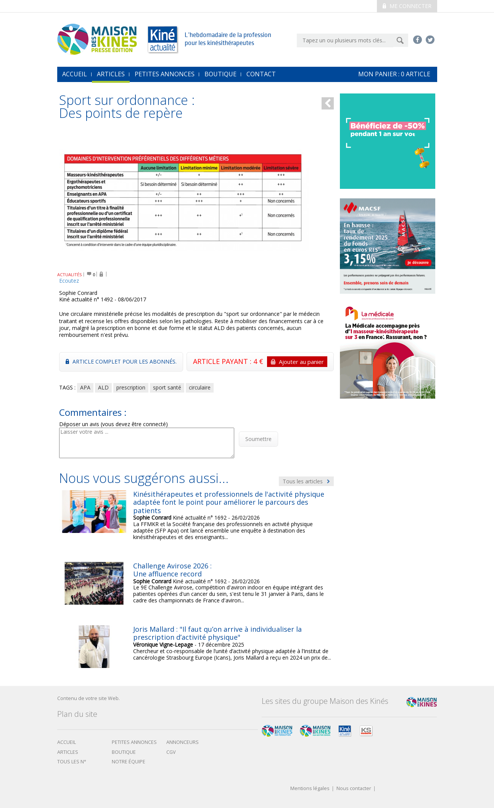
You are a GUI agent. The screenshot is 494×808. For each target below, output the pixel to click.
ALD (103, 387)
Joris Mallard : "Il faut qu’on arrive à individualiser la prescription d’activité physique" (217, 633)
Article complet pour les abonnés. (121, 361)
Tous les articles (306, 481)
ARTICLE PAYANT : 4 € (260, 361)
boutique (124, 752)
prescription (130, 387)
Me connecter (407, 6)
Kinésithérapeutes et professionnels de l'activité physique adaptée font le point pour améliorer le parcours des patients (228, 502)
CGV (171, 752)
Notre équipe (128, 761)
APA (85, 387)
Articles (111, 74)
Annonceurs (182, 742)
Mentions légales (310, 788)
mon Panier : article (394, 74)
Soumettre (258, 439)
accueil (74, 74)
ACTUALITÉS (69, 274)
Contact (261, 74)
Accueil (66, 742)
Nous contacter (353, 788)
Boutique (220, 74)
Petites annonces (165, 74)
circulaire (200, 387)
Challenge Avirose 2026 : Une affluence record (172, 570)
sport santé (167, 387)
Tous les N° (71, 761)
